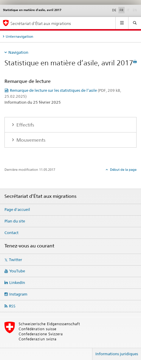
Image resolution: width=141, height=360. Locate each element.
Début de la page (123, 170)
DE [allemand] (114, 10)
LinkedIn (17, 282)
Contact (11, 232)
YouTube (17, 271)
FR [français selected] (121, 10)
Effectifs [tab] (24, 125)
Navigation (18, 52)
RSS (12, 306)
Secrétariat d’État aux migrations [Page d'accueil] (40, 23)
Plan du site (14, 221)
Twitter (15, 259)
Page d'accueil (17, 209)
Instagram (18, 294)
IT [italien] (129, 9)
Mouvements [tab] (30, 140)
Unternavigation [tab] (19, 36)
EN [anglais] (135, 9)
